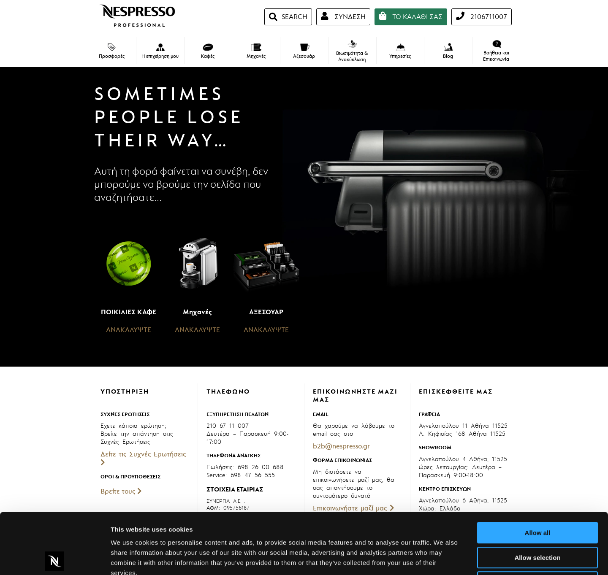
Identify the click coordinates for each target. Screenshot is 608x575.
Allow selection (537, 496)
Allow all (538, 471)
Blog (448, 51)
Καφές (207, 51)
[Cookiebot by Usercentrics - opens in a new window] (55, 558)
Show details (443, 558)
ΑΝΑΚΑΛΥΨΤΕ (128, 330)
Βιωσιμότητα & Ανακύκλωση (352, 51)
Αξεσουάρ (304, 51)
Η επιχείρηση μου (160, 51)
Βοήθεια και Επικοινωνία (496, 51)
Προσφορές (112, 51)
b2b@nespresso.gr (341, 446)
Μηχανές (256, 51)
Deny (538, 521)
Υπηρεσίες (400, 51)
